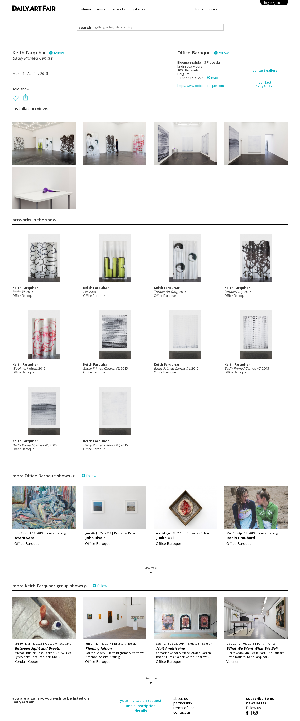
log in (274, 3)
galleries (139, 9)
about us (180, 698)
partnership (182, 703)
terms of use (184, 707)
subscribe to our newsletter (261, 701)
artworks (119, 9)
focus (199, 9)
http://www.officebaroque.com (200, 86)
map (212, 78)
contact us (182, 712)
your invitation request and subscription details (141, 705)
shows (86, 9)
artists (100, 9)
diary (213, 9)
